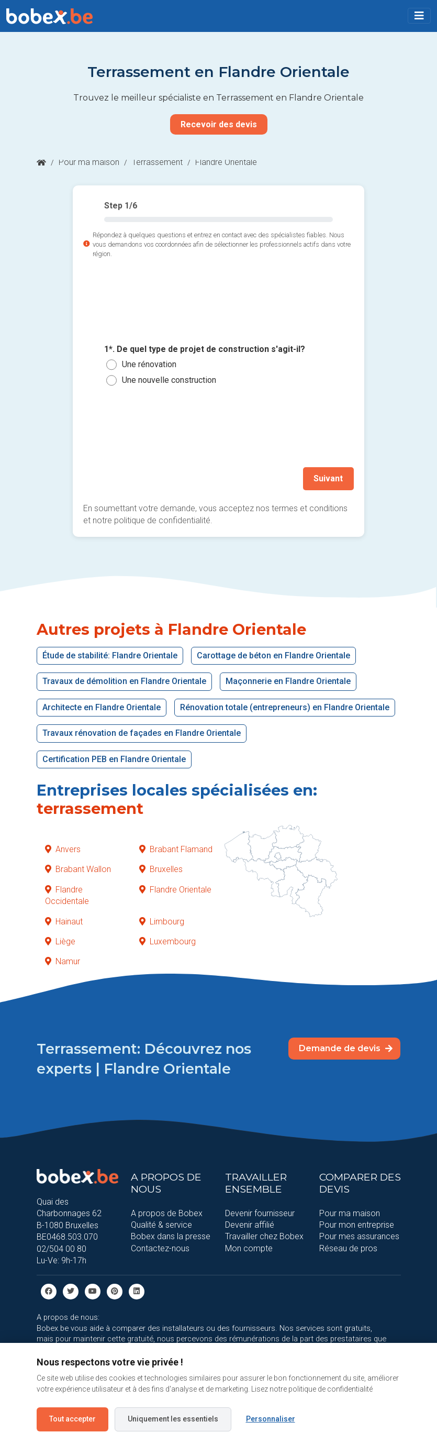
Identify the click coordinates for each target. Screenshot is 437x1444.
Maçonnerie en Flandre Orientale (288, 681)
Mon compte (249, 1248)
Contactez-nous (160, 1248)
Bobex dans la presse (170, 1236)
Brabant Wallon (78, 869)
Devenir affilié (249, 1225)
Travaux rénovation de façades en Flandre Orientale (141, 733)
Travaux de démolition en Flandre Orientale (124, 681)
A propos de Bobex (167, 1213)
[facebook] (49, 1291)
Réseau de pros (348, 1248)
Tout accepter (72, 1419)
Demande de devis (346, 1048)
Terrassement (157, 162)
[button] (419, 15)
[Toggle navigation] (419, 16)
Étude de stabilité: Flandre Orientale (109, 655)
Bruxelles (161, 869)
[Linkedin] (136, 1291)
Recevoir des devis (219, 124)
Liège (60, 941)
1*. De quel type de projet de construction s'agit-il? (204, 349)
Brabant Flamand (175, 849)
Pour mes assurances (359, 1236)
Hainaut (64, 921)
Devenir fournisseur (260, 1213)
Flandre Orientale (175, 889)
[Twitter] (71, 1291)
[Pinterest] (114, 1291)
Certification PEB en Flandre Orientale (114, 759)
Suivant (328, 478)
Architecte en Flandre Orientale (101, 707)
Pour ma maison (89, 162)
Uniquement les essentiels (173, 1419)
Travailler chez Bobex (264, 1236)
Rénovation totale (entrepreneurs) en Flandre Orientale (284, 707)
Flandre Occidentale (67, 895)
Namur (62, 961)
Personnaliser (270, 1419)
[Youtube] (92, 1291)
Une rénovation (149, 364)
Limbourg (161, 921)
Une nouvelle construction (169, 380)
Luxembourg (167, 941)
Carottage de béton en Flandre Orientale (273, 655)
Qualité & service (161, 1225)
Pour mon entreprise (356, 1225)
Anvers (63, 849)
